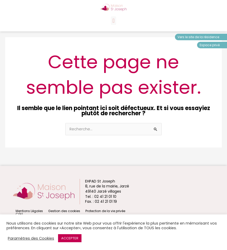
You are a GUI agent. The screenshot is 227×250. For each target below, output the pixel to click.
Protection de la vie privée (105, 211)
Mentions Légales (29, 211)
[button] (113, 20)
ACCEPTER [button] (69, 238)
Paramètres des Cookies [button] (31, 238)
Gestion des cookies (64, 211)
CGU (19, 214)
